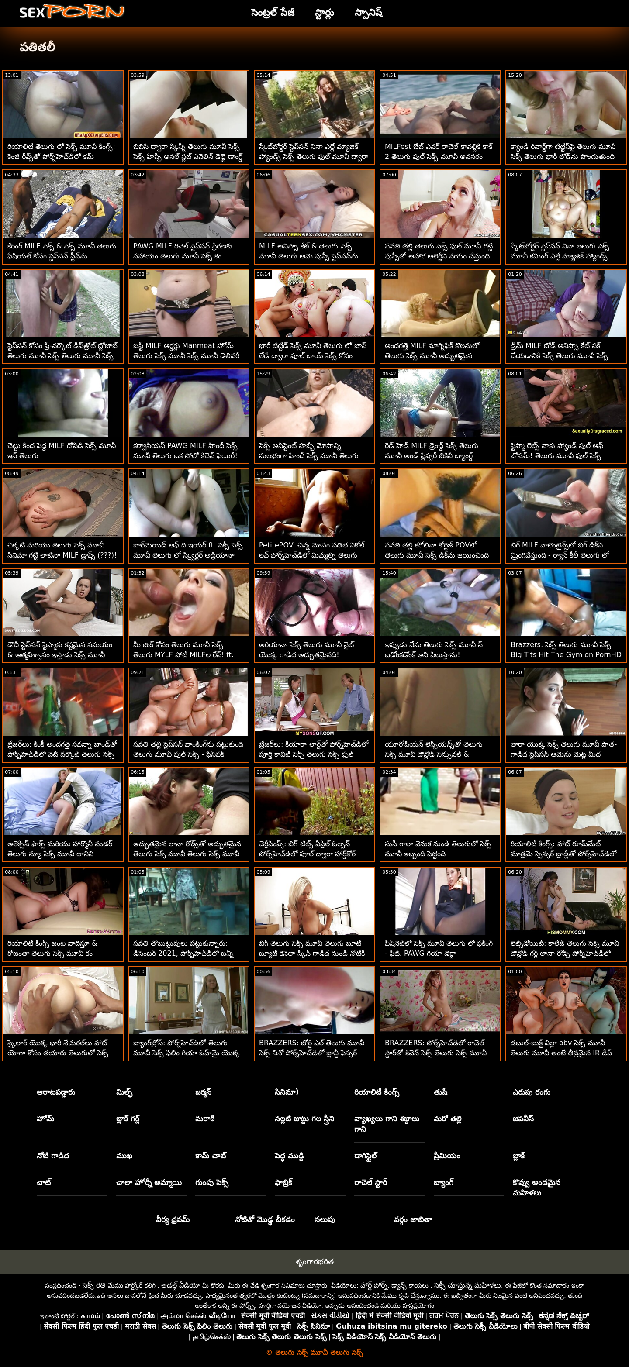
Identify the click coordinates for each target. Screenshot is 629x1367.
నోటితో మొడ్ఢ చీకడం (265, 1219)
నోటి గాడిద (53, 1155)
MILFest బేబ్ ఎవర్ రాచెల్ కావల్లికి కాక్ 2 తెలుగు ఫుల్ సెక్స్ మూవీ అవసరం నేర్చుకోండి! (438, 156)
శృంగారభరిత (315, 1261)
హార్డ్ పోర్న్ (373, 1285)
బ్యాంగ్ (443, 1182)
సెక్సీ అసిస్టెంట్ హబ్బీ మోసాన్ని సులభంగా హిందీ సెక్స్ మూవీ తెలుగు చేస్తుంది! (309, 455)
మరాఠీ (204, 1118)
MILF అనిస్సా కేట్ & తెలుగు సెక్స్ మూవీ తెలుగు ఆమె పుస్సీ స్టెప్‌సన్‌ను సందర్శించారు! (308, 256)
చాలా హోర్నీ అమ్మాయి (149, 1182)
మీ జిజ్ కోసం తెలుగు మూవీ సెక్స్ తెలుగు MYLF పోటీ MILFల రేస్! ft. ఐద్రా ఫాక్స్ (183, 654)
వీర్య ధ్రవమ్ (173, 1219)
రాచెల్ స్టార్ (370, 1182)
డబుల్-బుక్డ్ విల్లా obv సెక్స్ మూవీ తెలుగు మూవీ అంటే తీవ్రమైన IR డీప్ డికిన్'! (561, 1053)
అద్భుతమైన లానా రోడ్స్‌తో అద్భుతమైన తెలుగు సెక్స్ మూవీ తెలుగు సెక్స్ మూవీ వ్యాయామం (187, 854)
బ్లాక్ (519, 1155)
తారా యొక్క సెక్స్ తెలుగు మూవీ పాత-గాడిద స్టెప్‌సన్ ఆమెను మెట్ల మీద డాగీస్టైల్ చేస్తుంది (564, 754)
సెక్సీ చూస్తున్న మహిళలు (467, 1285)
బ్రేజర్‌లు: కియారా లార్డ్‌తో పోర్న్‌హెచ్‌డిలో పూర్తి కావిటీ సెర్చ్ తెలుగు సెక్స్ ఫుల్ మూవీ (313, 754)
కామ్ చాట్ (210, 1155)
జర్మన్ (203, 1092)
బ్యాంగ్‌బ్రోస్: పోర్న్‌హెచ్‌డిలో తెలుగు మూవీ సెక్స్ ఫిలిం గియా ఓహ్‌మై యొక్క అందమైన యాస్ (186, 1053)
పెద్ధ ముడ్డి (289, 1155)
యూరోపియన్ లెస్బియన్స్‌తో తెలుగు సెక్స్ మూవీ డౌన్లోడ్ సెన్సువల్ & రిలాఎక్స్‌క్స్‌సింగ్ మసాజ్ (434, 754)
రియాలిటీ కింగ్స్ (376, 1092)
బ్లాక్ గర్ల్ (127, 1118)
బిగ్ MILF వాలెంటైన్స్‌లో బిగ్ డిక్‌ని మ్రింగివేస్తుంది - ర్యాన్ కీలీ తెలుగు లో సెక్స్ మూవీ (560, 555)
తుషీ (440, 1092)
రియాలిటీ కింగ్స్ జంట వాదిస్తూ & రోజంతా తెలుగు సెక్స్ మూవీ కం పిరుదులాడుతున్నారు (52, 953)
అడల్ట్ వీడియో (180, 1285)
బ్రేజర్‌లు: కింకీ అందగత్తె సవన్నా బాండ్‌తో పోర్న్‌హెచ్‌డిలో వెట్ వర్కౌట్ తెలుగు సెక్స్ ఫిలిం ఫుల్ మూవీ (62, 754)
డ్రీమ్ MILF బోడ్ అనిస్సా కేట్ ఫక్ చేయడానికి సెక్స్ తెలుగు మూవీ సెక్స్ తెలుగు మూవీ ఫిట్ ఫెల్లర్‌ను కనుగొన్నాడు (566, 355)
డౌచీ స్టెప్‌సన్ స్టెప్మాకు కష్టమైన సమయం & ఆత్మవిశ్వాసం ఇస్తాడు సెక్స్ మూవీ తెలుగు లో (59, 654)
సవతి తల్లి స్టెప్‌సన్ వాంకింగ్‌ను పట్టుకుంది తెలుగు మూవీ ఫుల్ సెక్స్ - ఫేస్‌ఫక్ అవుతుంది (188, 754)
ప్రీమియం (447, 1155)
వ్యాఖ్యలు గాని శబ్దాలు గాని (386, 1123)
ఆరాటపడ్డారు (56, 1092)
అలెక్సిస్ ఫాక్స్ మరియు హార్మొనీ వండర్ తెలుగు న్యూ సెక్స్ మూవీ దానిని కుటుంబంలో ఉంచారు (59, 854)
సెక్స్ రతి (94, 1285)
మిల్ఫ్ (124, 1092)
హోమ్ (45, 1118)
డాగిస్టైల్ (365, 1155)
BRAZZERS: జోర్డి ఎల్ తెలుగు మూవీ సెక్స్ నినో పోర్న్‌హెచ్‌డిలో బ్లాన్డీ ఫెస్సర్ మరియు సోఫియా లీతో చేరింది (311, 1053)
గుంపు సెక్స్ (211, 1182)
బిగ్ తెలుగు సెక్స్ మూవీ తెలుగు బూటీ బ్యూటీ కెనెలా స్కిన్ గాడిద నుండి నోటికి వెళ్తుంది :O (312, 953)
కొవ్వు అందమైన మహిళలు (536, 1187)
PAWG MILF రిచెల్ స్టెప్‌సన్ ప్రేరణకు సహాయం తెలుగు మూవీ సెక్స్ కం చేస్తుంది (182, 256)
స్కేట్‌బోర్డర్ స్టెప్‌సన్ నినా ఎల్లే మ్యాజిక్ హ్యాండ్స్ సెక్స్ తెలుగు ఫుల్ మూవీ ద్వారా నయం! (313, 156)
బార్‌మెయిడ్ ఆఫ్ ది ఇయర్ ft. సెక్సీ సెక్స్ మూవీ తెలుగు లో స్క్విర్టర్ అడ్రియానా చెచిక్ (188, 555)
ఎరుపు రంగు (531, 1092)
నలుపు (324, 1219)
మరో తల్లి (447, 1118)
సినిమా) (287, 1092)
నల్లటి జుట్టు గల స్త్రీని (304, 1118)
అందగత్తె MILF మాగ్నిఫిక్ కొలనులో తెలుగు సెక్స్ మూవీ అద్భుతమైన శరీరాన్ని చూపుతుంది (432, 355)
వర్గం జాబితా (413, 1219)
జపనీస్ (523, 1118)
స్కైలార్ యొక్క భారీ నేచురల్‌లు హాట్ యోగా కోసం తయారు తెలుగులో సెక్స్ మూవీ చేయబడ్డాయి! (57, 1053)
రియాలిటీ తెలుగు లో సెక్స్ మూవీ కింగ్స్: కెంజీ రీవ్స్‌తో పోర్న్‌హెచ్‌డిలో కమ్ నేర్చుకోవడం (61, 156)
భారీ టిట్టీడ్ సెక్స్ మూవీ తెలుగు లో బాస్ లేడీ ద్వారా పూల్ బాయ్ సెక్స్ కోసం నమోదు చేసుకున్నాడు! (312, 355)
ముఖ (124, 1155)
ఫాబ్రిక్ (283, 1182)
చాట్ (44, 1182)
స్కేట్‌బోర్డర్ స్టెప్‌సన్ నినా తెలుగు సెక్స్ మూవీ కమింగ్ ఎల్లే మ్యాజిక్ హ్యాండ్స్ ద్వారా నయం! (560, 256)
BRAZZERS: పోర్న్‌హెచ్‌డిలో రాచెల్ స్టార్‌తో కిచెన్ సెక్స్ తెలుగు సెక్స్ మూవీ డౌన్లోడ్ (436, 1053)
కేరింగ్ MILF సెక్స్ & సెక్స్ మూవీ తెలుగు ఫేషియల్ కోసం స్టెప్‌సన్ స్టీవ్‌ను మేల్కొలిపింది (61, 256)
